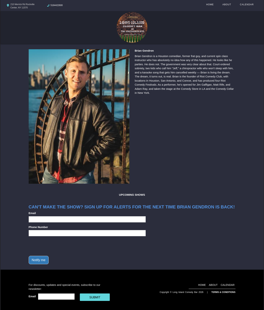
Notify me (39, 260)
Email (32, 213)
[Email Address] (56, 296)
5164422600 (57, 5)
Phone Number (38, 227)
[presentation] (56, 246)
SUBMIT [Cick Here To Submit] (94, 297)
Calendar (247, 4)
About (226, 4)
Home (210, 4)
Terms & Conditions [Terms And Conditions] (223, 292)
